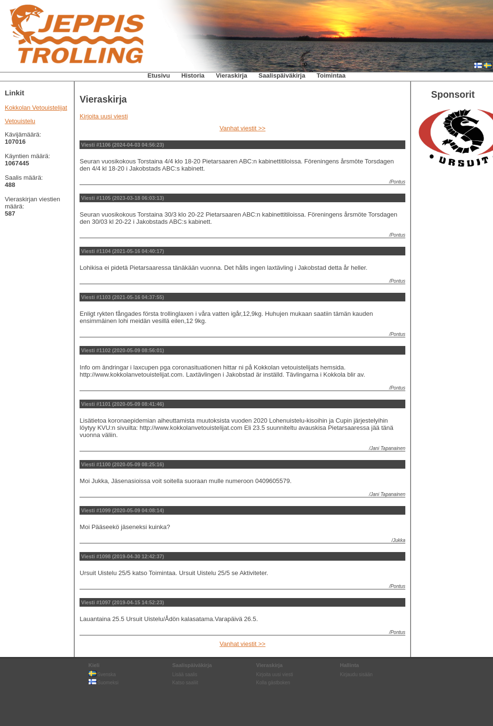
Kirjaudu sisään (356, 674)
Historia (192, 75)
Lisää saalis (184, 674)
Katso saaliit (185, 682)
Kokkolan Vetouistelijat (36, 107)
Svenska (102, 674)
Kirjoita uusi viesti (103, 116)
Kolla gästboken (273, 682)
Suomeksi (104, 682)
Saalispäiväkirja (282, 75)
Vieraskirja (231, 75)
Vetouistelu (20, 121)
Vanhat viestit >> (242, 128)
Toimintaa (331, 75)
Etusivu (159, 75)
